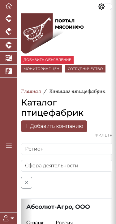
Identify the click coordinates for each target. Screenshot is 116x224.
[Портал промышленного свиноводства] (8, 18)
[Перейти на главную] (8, 6)
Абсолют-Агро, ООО (58, 206)
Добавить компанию (54, 126)
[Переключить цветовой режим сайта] (105, 6)
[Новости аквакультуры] (8, 58)
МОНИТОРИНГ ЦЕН (41, 69)
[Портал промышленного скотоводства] (8, 45)
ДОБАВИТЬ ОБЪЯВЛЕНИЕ (47, 60)
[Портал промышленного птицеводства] (8, 31)
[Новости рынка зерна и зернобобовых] (8, 71)
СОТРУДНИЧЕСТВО (85, 69)
